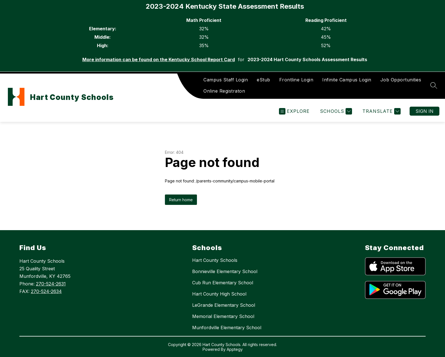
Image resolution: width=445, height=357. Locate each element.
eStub (263, 80)
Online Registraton (224, 91)
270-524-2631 (51, 284)
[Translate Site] (381, 111)
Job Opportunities (400, 80)
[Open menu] (294, 111)
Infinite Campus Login (346, 80)
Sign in (424, 111)
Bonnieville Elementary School (224, 271)
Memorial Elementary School (223, 316)
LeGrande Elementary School (223, 305)
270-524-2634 (46, 291)
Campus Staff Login (225, 80)
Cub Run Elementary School (222, 282)
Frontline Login (296, 80)
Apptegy (235, 349)
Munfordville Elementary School (226, 327)
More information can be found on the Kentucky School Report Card (158, 59)
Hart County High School (219, 294)
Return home (181, 199)
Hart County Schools (214, 260)
